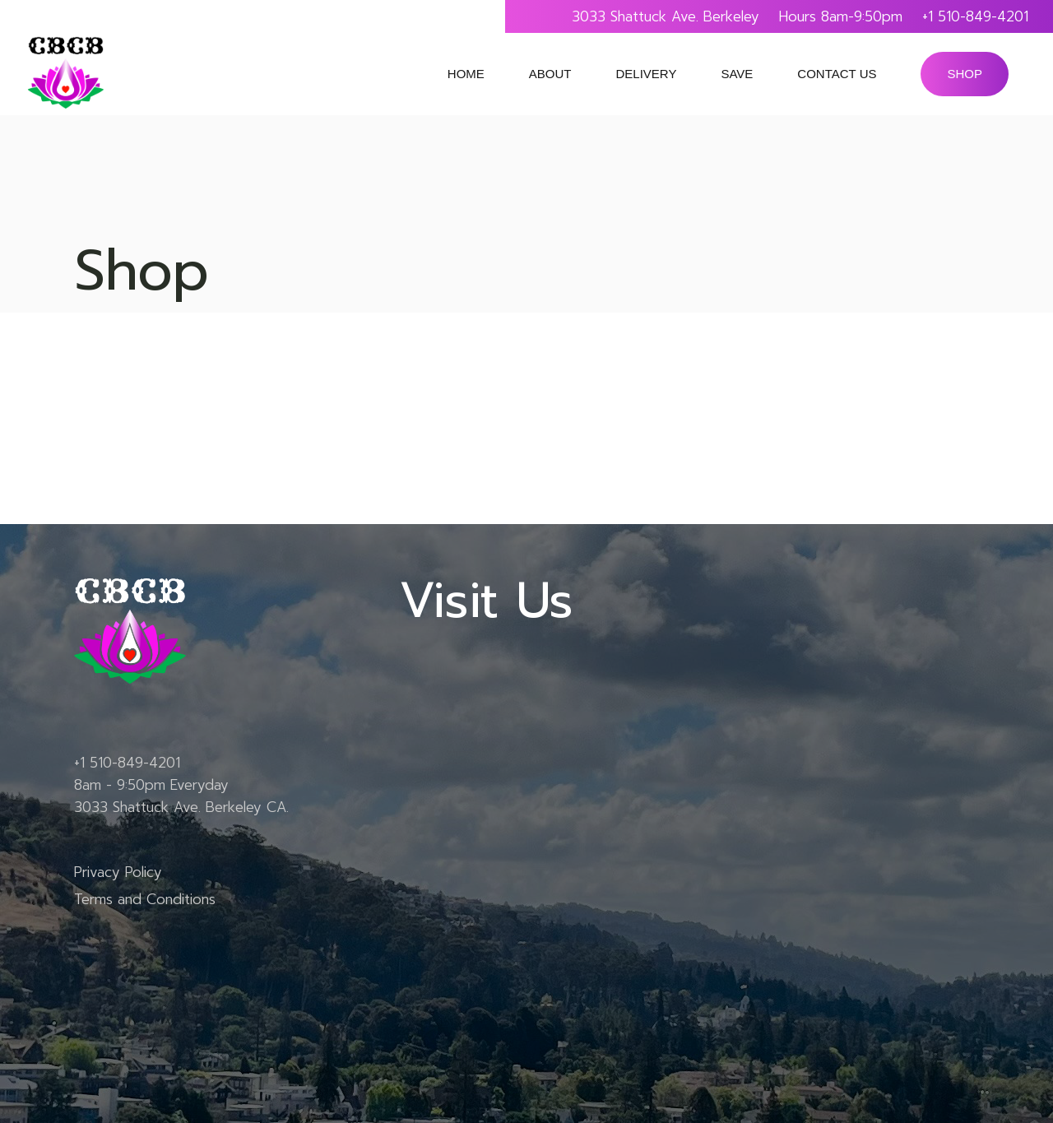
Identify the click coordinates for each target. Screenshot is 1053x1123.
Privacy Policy (118, 872)
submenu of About (586, 74)
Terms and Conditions (145, 899)
